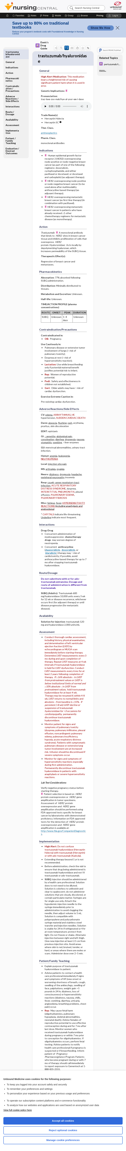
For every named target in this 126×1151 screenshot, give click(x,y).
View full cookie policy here (17, 1110)
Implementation (12, 121)
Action (9, 62)
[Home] (7, 15)
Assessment (12, 114)
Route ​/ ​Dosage (10, 102)
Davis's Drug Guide (42, 45)
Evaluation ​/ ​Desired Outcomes (12, 140)
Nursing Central (31, 6)
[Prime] (44, 15)
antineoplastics (49, 133)
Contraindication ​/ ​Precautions (12, 78)
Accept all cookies (63, 1120)
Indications (12, 57)
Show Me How (100, 27)
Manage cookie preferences (63, 1140)
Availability (12, 109)
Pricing (99, 15)
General (10, 51)
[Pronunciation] (66, 106)
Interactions (13, 96)
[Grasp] (69, 15)
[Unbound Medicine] (115, 5)
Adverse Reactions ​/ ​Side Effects (12, 88)
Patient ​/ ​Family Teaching (11, 130)
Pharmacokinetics (12, 69)
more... (102, 70)
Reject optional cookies (63, 1130)
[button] (83, 15)
